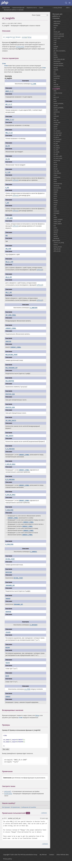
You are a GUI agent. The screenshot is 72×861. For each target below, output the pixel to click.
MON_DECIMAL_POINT (11, 354)
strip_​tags (56, 171)
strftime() (15, 180)
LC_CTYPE (27, 689)
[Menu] (69, 3)
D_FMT (7, 187)
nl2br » (68, 7)
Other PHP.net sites (63, 854)
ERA (6, 235)
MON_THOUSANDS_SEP (11, 368)
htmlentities (57, 61)
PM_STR (7, 159)
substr (55, 217)
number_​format (58, 93)
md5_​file (56, 84)
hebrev (55, 55)
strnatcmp (56, 186)
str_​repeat (56, 145)
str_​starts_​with (58, 156)
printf (55, 101)
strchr (55, 162)
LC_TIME (33, 84)
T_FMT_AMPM (8, 218)
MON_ (8, 133)
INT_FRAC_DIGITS (10, 420)
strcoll (55, 167)
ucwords (56, 230)
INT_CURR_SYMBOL (10, 315)
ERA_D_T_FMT (9, 262)
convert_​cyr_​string (59, 242)
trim (55, 226)
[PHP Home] (4, 3)
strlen (55, 181)
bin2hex (56, 25)
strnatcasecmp (58, 183)
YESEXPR (7, 632)
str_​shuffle (56, 152)
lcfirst (55, 74)
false (29, 37)
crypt (55, 42)
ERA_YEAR (8, 248)
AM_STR (7, 146)
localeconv (57, 78)
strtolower (56, 211)
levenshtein (57, 76)
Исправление (15, 807)
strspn (55, 204)
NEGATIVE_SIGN (10, 407)
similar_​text (57, 122)
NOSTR (7, 676)
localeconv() (20, 47)
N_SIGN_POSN (9, 544)
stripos (55, 175)
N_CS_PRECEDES (10, 479)
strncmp (56, 190)
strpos (55, 194)
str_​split (56, 154)
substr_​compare (58, 219)
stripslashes (57, 177)
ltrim (55, 80)
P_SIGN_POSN (9, 510)
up (3, 818)
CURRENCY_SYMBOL (10, 328)
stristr (55, 179)
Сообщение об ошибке (28, 807)
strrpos (55, 202)
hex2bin (56, 57)
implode (56, 70)
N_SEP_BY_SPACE (10, 495)
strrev (55, 198)
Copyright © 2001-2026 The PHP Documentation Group (20, 854)
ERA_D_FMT (8, 277)
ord (54, 95)
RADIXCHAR (8, 572)
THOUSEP (7, 598)
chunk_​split (57, 32)
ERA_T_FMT (8, 292)
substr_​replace (58, 223)
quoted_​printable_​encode (59, 109)
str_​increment (57, 139)
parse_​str (56, 97)
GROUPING (8, 611)
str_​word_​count (58, 158)
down (6, 818)
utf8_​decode (57, 249)
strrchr (55, 196)
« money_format (57, 7)
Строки (41, 7)
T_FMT (7, 203)
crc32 (55, 40)
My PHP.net (43, 854)
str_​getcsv (56, 137)
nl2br (55, 91)
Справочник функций (18, 7)
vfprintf (56, 232)
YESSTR (7, 663)
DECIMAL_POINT (10, 559)
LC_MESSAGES (33, 625)
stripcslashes (57, 173)
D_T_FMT (7, 172)
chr (54, 30)
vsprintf (56, 236)
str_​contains (57, 131)
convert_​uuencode (59, 36)
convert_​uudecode (59, 34)
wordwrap (56, 238)
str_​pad (56, 143)
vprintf (55, 234)
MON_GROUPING (9, 381)
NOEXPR (7, 647)
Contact (51, 854)
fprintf (55, 49)
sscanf (55, 129)
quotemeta (57, 112)
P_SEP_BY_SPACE (10, 464)
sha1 (55, 118)
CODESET (7, 696)
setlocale (56, 116)
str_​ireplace (57, 141)
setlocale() (7, 791)
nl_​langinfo (57, 89)
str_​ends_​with (57, 135)
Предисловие (6, 7)
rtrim (55, 114)
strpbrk (55, 192)
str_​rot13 (56, 150)
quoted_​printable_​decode (59, 104)
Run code (6, 749)
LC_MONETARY (33, 307)
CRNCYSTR (8, 341)
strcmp (55, 164)
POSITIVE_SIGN (10, 394)
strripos (56, 200)
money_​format (58, 247)
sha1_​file (56, 120)
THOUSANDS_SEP (10, 585)
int (14, 37)
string (24, 37)
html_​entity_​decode (59, 59)
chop (55, 27)
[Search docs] (66, 3)
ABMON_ (9, 119)
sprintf (55, 127)
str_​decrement (58, 133)
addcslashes (57, 21)
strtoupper (56, 213)
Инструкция (6, 807)
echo (55, 44)
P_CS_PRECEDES (10, 449)
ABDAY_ (9, 91)
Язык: (34, 15)
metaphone (57, 86)
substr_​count (57, 221)
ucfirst (55, 228)
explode (56, 46)
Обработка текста (32, 7)
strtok (55, 209)
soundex (56, 124)
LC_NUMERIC (33, 551)
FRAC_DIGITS (9, 436)
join (55, 72)
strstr (55, 207)
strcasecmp (57, 160)
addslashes (57, 23)
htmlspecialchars (58, 63)
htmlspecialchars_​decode (59, 66)
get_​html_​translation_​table (60, 52)
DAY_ (8, 104)
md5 (55, 82)
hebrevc (56, 245)
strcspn (56, 169)
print (55, 99)
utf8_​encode (57, 251)
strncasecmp (57, 188)
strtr (55, 215)
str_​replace (57, 148)
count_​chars (57, 38)
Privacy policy (7, 859)
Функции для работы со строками (13, 10)
